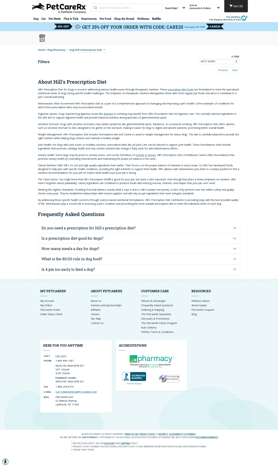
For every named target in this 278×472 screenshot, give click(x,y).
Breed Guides (199, 305)
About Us (96, 301)
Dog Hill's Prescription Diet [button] (86, 50)
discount (109, 443)
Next (235, 70)
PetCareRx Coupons (203, 309)
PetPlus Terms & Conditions (157, 332)
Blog (194, 314)
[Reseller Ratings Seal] (169, 378)
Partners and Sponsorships (106, 305)
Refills (156, 18)
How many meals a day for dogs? (70, 248)
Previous (223, 70)
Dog (35, 18)
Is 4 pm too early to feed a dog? (68, 269)
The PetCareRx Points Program (159, 323)
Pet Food (105, 18)
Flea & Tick (71, 18)
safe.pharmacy (90, 437)
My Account (47, 301)
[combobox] (127, 8)
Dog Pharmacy (57, 50)
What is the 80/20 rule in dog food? (71, 258)
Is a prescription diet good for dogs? (72, 238)
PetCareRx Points (50, 309)
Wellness (143, 18)
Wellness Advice (200, 301)
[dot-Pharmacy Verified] (151, 361)
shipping (125, 443)
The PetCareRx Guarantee (156, 314)
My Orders (46, 305)
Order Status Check (51, 314)
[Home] (60, 8)
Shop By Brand (124, 18)
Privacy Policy (147, 434)
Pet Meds (55, 18)
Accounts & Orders (205, 7)
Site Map (96, 318)
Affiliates (96, 309)
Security (163, 434)
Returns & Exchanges (153, 301)
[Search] (95, 8)
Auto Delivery (149, 327)
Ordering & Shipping (152, 309)
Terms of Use (131, 434)
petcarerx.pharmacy (207, 437)
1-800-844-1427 (64, 360)
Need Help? (176, 7)
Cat (43, 18)
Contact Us (97, 323)
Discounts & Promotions (155, 318)
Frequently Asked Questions (157, 305)
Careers (95, 314)
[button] (5, 461)
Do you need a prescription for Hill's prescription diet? (88, 227)
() (236, 6)
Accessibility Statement (182, 434)
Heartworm (89, 18)
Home (41, 50)
